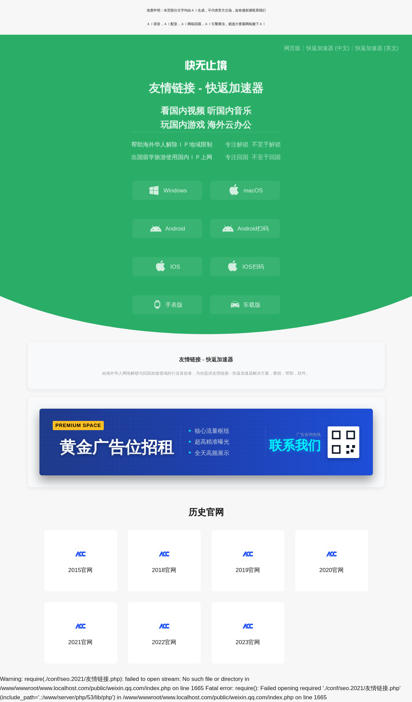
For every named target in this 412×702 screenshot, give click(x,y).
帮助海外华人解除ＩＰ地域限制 (171, 146)
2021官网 (80, 633)
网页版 (292, 48)
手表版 (167, 305)
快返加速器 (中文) (327, 48)
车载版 (245, 305)
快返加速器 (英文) (376, 48)
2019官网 (248, 561)
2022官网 (164, 633)
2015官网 (80, 561)
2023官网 (248, 633)
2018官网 (164, 561)
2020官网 (331, 561)
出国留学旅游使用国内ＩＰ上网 (171, 158)
